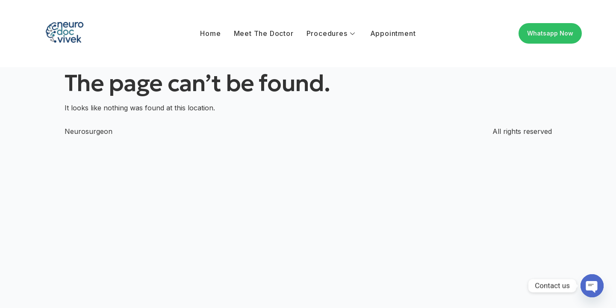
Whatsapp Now (550, 33)
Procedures (331, 33)
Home (210, 33)
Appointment (393, 33)
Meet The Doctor (264, 33)
